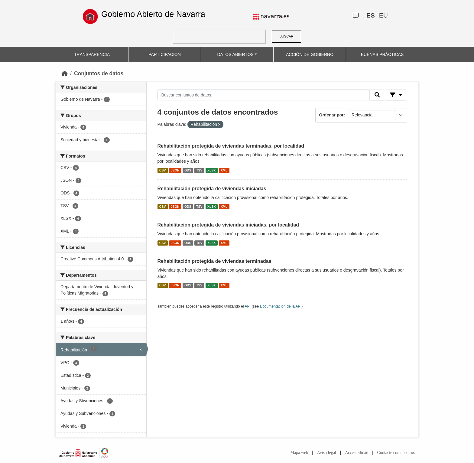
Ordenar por (331, 114)
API (248, 306)
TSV (199, 170)
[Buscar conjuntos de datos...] (263, 95)
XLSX (211, 170)
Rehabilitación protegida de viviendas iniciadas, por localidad (228, 224)
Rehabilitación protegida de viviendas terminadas (214, 261)
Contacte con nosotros (396, 452)
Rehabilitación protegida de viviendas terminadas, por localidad (230, 145)
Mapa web (299, 452)
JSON (175, 170)
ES (370, 15)
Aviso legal (326, 452)
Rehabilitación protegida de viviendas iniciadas (211, 188)
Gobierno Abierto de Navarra (153, 14)
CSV (162, 170)
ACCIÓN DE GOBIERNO (309, 54)
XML (224, 170)
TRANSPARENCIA (92, 54)
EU (383, 15)
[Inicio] (65, 73)
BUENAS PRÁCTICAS (382, 54)
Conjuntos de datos (98, 73)
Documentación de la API (281, 306)
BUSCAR (287, 36)
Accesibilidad (356, 452)
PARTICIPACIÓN (164, 54)
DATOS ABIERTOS (235, 54)
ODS (187, 170)
